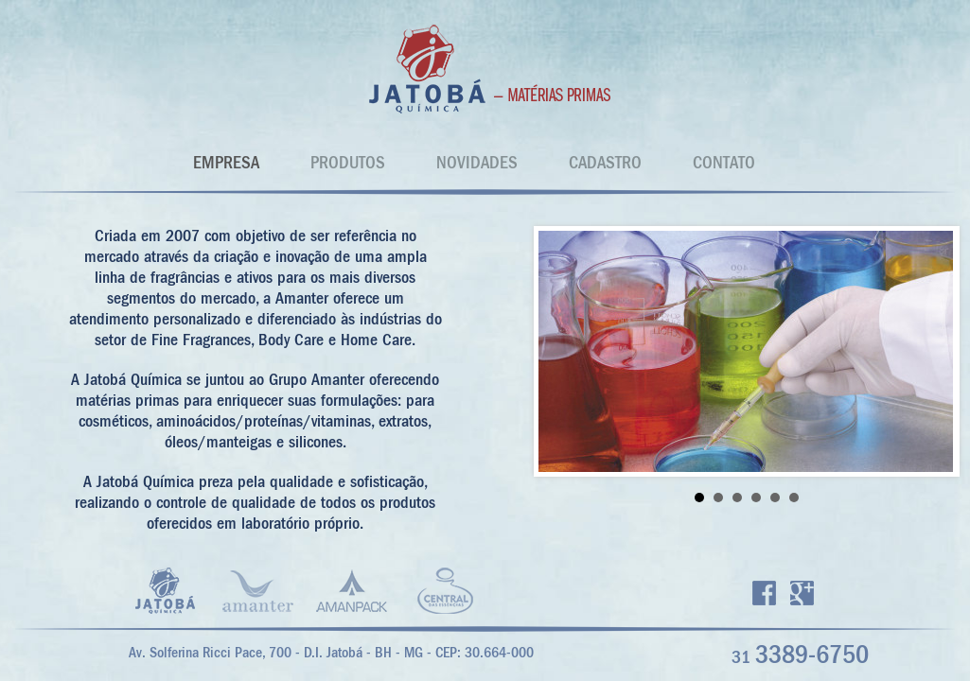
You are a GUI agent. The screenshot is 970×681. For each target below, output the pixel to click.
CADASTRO (605, 162)
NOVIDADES (477, 162)
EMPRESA (226, 162)
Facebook (764, 593)
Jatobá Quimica (485, 68)
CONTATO (724, 162)
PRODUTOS (347, 162)
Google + (802, 593)
